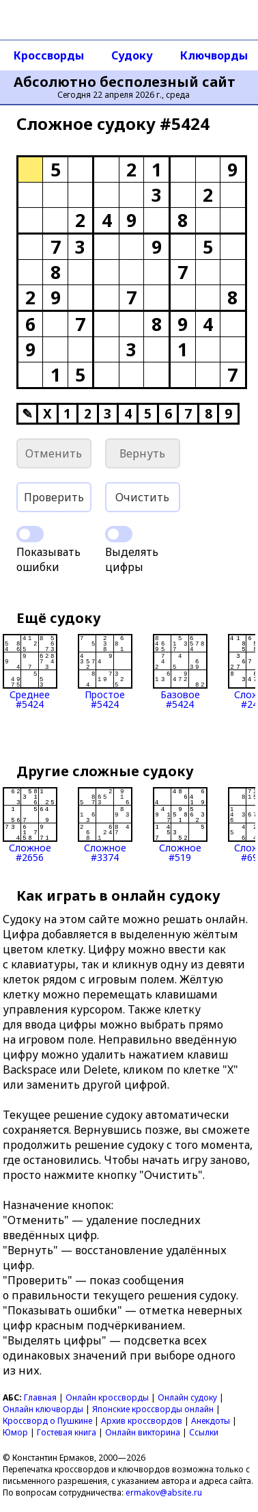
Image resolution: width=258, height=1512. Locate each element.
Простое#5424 (105, 671)
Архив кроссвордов (141, 1421)
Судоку (132, 55)
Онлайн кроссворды (107, 1397)
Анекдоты (210, 1421)
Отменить (53, 453)
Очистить (142, 497)
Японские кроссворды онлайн (153, 1409)
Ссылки (203, 1432)
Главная (40, 1397)
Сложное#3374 (105, 824)
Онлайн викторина (142, 1432)
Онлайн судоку (187, 1397)
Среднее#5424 (30, 671)
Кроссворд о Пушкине (47, 1421)
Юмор (15, 1432)
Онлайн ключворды (43, 1409)
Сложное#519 (180, 824)
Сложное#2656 (30, 824)
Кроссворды (49, 55)
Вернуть (142, 453)
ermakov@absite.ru (164, 1492)
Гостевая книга (66, 1432)
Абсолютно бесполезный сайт (124, 82)
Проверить (54, 497)
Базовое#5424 (180, 671)
